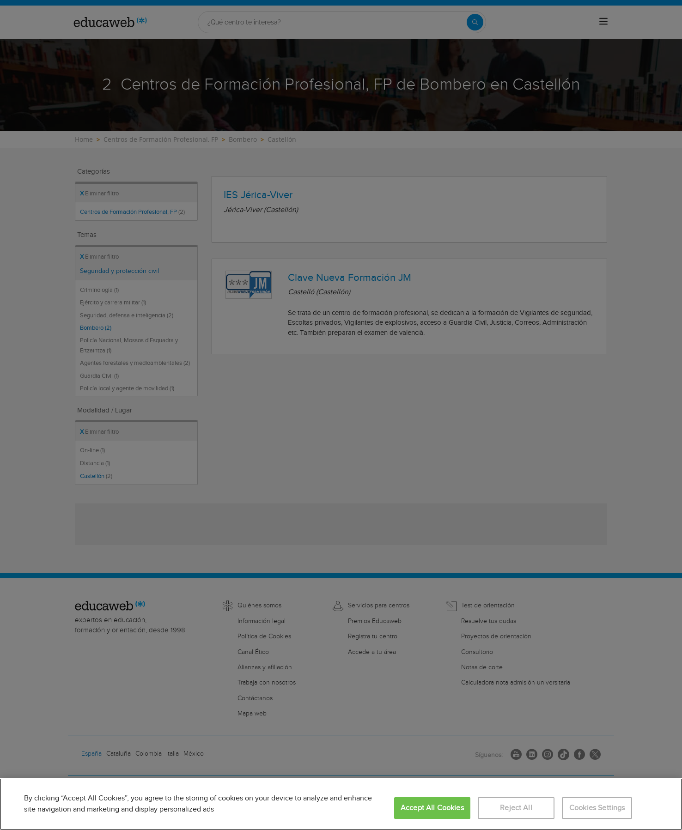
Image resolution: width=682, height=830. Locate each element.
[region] (341, 804)
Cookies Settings (597, 808)
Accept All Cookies (432, 808)
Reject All (516, 808)
